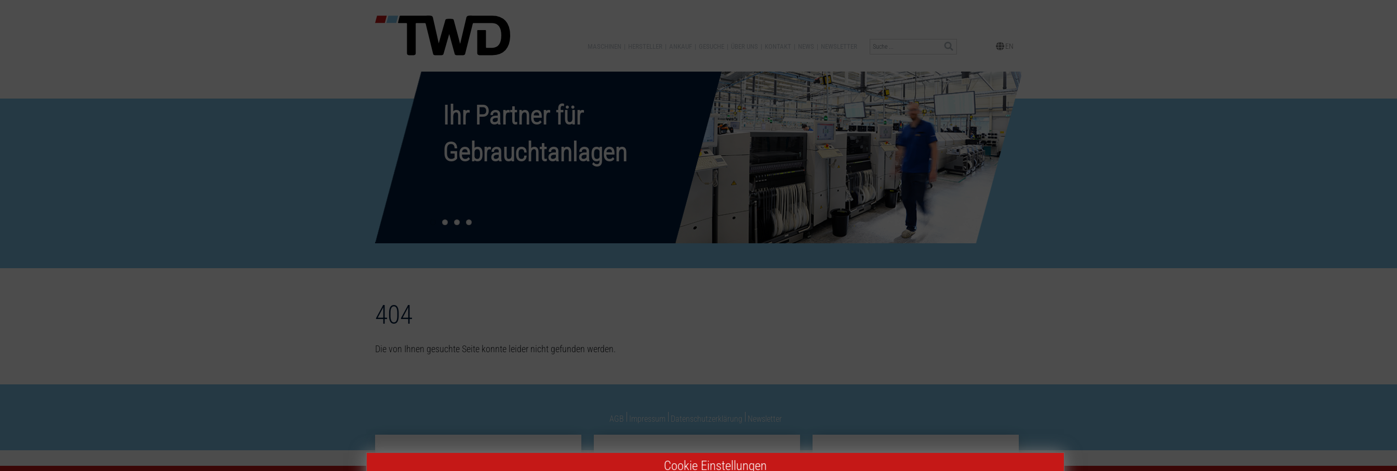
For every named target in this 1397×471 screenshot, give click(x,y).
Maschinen (604, 46)
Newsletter (839, 46)
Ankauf (680, 46)
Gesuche (711, 46)
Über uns (744, 46)
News (806, 46)
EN (1005, 45)
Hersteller (645, 46)
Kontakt (778, 46)
